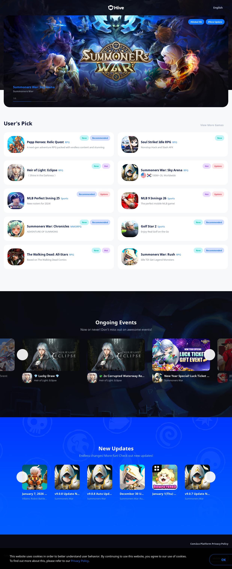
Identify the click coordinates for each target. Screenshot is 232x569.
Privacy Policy (80, 561)
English (220, 8)
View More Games (214, 125)
